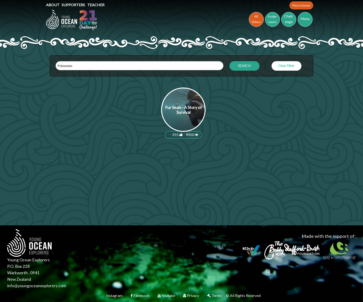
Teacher (95, 5)
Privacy (191, 295)
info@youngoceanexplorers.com (36, 285)
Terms (214, 295)
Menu (305, 18)
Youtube (167, 295)
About (53, 5)
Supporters (74, 5)
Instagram (114, 295)
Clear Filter (286, 66)
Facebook (140, 295)
